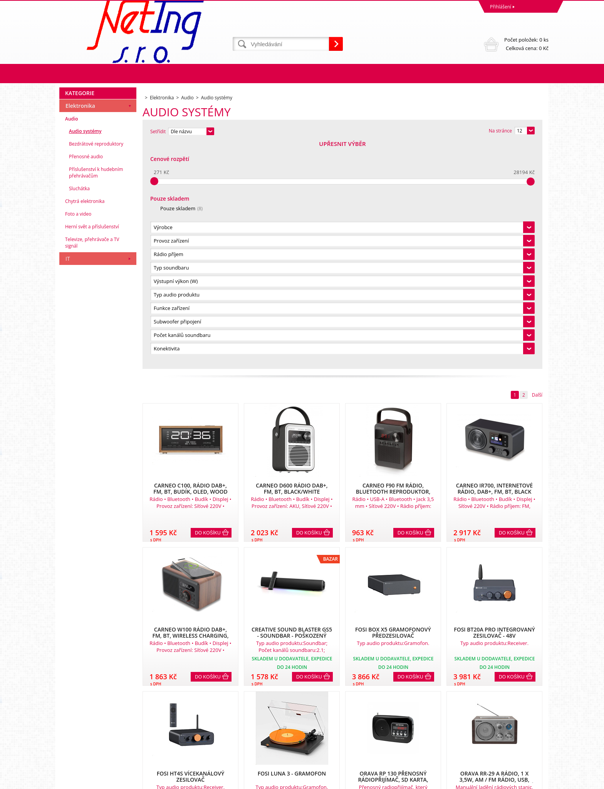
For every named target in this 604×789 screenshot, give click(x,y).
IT (67, 484)
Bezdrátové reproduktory (96, 370)
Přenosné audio (86, 382)
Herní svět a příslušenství (92, 452)
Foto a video (78, 440)
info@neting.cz (320, 751)
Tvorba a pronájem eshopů (489, 781)
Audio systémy (85, 357)
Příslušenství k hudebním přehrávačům (96, 398)
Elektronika (80, 331)
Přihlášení (500, 6)
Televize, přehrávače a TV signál (92, 468)
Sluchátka (79, 414)
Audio (71, 345)
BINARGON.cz (534, 781)
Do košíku (208, 307)
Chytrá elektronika (84, 427)
